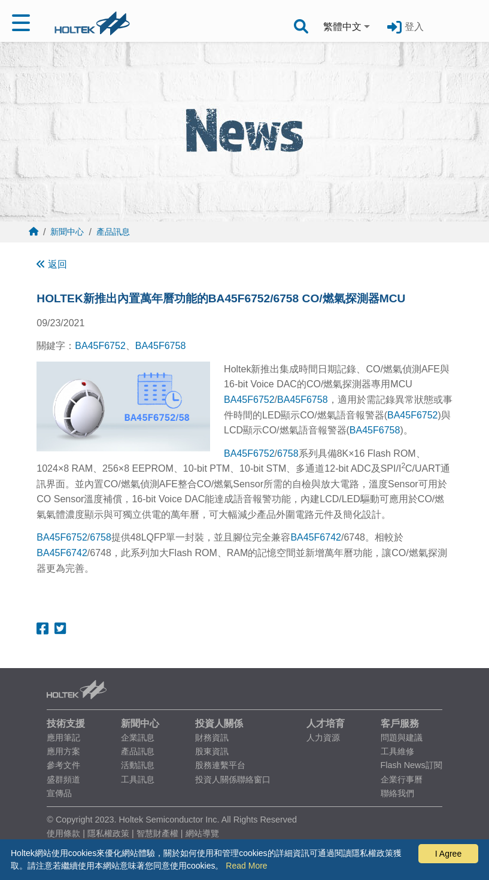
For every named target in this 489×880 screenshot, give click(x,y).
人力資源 (323, 737)
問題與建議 (402, 737)
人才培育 (325, 723)
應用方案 (63, 751)
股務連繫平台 (220, 765)
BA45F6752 (100, 346)
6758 (288, 453)
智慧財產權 (157, 833)
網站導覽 (202, 833)
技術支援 (66, 723)
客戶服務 (400, 723)
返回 (52, 264)
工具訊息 (137, 779)
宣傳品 (59, 793)
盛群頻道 (63, 779)
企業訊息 (137, 737)
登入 (414, 27)
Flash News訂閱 (411, 765)
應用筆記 (63, 737)
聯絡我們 (397, 793)
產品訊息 (113, 231)
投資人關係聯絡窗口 (233, 779)
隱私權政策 (108, 833)
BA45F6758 (160, 346)
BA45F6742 (315, 537)
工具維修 (397, 751)
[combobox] (347, 27)
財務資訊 (212, 737)
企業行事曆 (402, 779)
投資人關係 (219, 723)
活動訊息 (137, 765)
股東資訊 (212, 751)
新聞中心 (67, 231)
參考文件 (63, 765)
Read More (246, 865)
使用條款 (63, 833)
